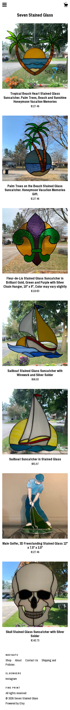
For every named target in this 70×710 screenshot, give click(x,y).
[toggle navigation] (4, 5)
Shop (9, 660)
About (18, 660)
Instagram (11, 679)
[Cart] (66, 5)
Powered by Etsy (15, 703)
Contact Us (32, 660)
